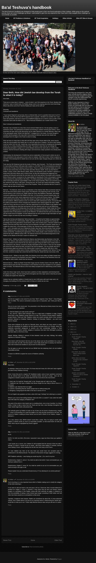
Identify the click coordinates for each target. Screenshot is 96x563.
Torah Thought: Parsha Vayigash (79, 337)
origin (9, 302)
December (75, 334)
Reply (9, 356)
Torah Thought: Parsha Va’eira (77, 225)
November (75, 384)
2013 (72, 326)
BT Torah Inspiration (41, 18)
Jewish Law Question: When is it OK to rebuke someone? (80, 374)
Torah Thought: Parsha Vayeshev (79, 365)
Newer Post (7, 540)
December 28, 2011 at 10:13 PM (26, 362)
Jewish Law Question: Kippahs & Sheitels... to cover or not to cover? (79, 200)
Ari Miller (11, 362)
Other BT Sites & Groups (84, 18)
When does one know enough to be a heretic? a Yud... (80, 359)
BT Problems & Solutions (22, 18)
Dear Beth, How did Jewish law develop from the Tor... (78, 343)
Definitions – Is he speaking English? (82, 261)
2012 (72, 329)
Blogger (59, 559)
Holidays (55, 18)
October (74, 387)
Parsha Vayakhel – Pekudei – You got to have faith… (84, 288)
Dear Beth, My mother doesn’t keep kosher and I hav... (79, 353)
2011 (72, 332)
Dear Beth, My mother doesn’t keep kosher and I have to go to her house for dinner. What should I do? (79, 187)
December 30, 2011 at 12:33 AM (20, 432)
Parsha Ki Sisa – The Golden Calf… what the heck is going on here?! (83, 248)
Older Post (58, 540)
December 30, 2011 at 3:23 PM (25, 479)
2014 (72, 324)
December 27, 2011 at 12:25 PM (20, 296)
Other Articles (67, 18)
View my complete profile (76, 176)
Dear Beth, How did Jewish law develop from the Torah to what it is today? (80, 236)
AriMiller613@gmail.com (75, 436)
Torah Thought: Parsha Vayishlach (79, 369)
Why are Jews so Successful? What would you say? (84, 303)
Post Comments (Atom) (36, 547)
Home (7, 18)
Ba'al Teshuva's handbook (26, 7)
